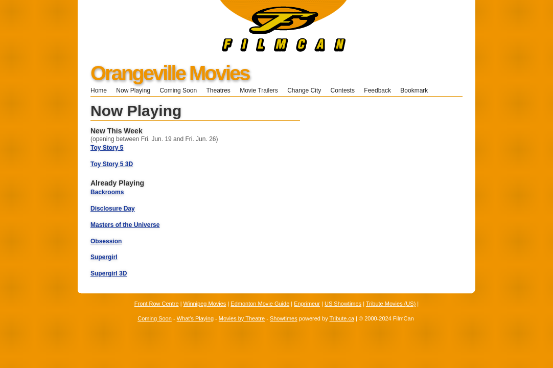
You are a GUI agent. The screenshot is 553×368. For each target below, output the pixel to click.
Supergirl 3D (108, 273)
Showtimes (283, 318)
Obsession (106, 241)
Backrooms (107, 192)
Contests (343, 90)
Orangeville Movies (169, 73)
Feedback (377, 90)
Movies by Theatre (242, 318)
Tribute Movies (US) (391, 304)
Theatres (218, 90)
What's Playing (195, 318)
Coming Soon (178, 90)
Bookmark (417, 90)
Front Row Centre (156, 304)
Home (98, 90)
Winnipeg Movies (204, 304)
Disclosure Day (112, 208)
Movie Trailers (259, 90)
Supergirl (104, 257)
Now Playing (133, 90)
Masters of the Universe (124, 224)
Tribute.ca (342, 318)
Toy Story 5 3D (111, 164)
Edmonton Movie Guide (260, 304)
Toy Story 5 (106, 147)
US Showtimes (343, 304)
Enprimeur (307, 304)
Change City (304, 90)
